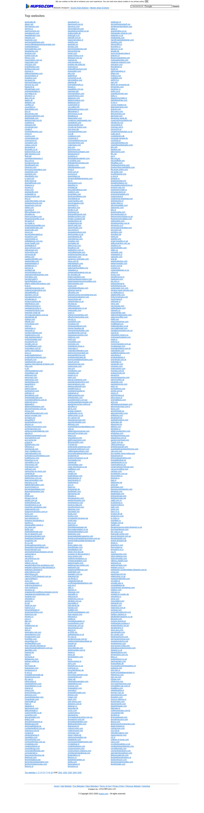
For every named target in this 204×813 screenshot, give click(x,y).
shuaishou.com (31, 237)
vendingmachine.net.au (77, 254)
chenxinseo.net (31, 464)
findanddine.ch (74, 755)
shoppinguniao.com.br (120, 223)
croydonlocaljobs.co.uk (120, 744)
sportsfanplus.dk (75, 237)
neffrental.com (74, 306)
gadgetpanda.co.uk (76, 634)
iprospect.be (30, 80)
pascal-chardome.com (77, 380)
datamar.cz (72, 706)
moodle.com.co (31, 344)
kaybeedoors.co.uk (119, 659)
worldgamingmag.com (120, 435)
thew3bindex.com (75, 547)
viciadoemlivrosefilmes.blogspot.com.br (41, 592)
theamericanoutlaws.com (121, 219)
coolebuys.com (74, 136)
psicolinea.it (116, 355)
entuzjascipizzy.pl (118, 192)
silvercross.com (74, 245)
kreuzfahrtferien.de (76, 670)
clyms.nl (28, 134)
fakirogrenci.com (118, 152)
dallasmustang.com (76, 100)
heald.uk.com (30, 605)
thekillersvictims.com (76, 216)
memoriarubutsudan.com (78, 330)
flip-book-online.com (119, 169)
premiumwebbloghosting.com (80, 359)
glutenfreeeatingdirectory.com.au (38, 648)
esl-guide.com (117, 172)
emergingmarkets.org (120, 194)
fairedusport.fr (74, 154)
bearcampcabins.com (34, 480)
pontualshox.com (118, 389)
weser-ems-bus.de (76, 552)
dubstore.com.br (75, 704)
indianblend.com (75, 684)
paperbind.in (30, 384)
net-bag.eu (72, 304)
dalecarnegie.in (31, 710)
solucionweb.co (31, 239)
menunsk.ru (30, 330)
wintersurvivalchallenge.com (37, 431)
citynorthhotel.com (32, 739)
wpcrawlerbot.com (32, 438)
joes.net (114, 82)
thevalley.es (30, 214)
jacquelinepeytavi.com (34, 697)
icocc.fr (28, 619)
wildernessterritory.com (120, 431)
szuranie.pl (29, 210)
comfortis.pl (115, 140)
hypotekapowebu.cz (76, 621)
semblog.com (116, 232)
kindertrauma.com (32, 677)
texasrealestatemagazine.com (80, 536)
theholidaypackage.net (77, 527)
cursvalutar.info (117, 713)
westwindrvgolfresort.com (78, 449)
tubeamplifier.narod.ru (34, 525)
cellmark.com (30, 469)
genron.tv (72, 630)
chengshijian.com (75, 464)
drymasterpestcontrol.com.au (80, 717)
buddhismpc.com (32, 458)
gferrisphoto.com (32, 26)
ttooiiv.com (72, 514)
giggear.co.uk (116, 650)
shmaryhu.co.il (117, 225)
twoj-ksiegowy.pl (31, 518)
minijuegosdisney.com (77, 326)
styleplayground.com (33, 203)
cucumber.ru (30, 107)
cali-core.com (116, 451)
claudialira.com (31, 737)
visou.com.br (73, 261)
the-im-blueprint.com (33, 534)
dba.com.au (30, 98)
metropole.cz (30, 328)
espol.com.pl (73, 172)
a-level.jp (28, 442)
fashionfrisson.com (119, 760)
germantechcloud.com (120, 639)
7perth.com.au (117, 442)
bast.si (113, 480)
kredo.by (114, 69)
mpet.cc (114, 339)
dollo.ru (114, 96)
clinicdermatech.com (119, 733)
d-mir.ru (114, 102)
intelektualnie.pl (117, 690)
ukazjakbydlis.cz (32, 292)
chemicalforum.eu (118, 464)
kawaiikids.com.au (75, 89)
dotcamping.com (75, 183)
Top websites (30, 772)
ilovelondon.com (118, 701)
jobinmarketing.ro (118, 71)
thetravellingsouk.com (77, 214)
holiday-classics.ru (118, 614)
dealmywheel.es (117, 726)
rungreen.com (117, 366)
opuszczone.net (74, 299)
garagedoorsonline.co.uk (78, 31)
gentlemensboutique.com (121, 26)
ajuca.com (115, 409)
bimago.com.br (31, 498)
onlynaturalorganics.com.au (36, 315)
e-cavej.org (29, 178)
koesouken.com (74, 71)
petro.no (114, 386)
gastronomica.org (32, 31)
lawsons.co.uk (117, 49)
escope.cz (29, 187)
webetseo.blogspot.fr (33, 570)
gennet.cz (29, 29)
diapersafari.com (75, 118)
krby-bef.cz (115, 670)
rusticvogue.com (75, 366)
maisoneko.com (31, 62)
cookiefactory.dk (117, 136)
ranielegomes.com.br (34, 362)
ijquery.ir (71, 652)
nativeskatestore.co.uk (77, 308)
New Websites (92, 786)
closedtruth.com (74, 123)
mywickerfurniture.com (34, 310)
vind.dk (114, 259)
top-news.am (30, 527)
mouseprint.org (31, 342)
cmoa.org (115, 572)
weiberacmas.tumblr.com (78, 565)
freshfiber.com (31, 639)
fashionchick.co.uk (32, 152)
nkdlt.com (115, 319)
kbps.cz (114, 657)
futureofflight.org (118, 161)
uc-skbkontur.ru (117, 292)
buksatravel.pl (117, 456)
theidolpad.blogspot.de (34, 538)
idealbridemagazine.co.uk (121, 616)
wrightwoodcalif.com (119, 447)
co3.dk (70, 134)
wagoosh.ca (116, 563)
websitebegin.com (75, 263)
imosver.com (73, 686)
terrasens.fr (29, 221)
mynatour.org (73, 324)
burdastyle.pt (73, 456)
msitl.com (72, 339)
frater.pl (28, 704)
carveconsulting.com (119, 469)
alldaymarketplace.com (34, 406)
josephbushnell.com (119, 93)
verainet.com (30, 596)
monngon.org (73, 344)
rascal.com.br (73, 362)
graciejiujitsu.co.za (118, 31)
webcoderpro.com (32, 572)
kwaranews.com (31, 668)
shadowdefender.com (34, 228)
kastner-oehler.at (32, 661)
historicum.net (31, 614)
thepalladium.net (75, 549)
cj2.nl (113, 737)
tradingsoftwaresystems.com (80, 279)
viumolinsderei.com (33, 272)
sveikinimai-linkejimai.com (122, 199)
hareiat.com (73, 608)
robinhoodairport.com (34, 371)
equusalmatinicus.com (77, 190)
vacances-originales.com (78, 259)
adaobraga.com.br (118, 438)
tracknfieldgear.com (33, 281)
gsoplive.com (116, 42)
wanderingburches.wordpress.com (39, 565)
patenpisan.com (31, 380)
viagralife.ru (73, 594)
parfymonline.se (117, 380)
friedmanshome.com (119, 637)
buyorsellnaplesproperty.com (80, 453)
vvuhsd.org (115, 268)
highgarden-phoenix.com (121, 33)
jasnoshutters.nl (31, 76)
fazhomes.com (74, 149)
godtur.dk (72, 646)
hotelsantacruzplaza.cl (120, 623)
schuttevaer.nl (30, 299)
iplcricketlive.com (75, 80)
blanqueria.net (74, 494)
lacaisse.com (30, 53)
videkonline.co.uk (118, 576)
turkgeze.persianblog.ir (34, 520)
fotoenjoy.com (30, 167)
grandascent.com (32, 33)
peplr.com (72, 377)
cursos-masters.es (118, 105)
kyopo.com (72, 53)
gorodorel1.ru (73, 22)
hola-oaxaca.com (75, 614)
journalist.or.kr (31, 93)
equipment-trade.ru (119, 190)
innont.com (29, 690)
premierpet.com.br (118, 359)
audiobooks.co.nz (75, 413)
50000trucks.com (32, 444)
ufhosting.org (73, 292)
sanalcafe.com (117, 364)
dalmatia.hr (115, 708)
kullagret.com (116, 668)
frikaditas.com (117, 163)
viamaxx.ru (115, 592)
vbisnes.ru (72, 590)
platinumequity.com (76, 395)
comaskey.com (31, 143)
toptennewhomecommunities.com (82, 281)
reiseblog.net (73, 373)
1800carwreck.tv (118, 444)
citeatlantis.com (74, 739)
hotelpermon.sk (31, 625)
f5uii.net (28, 156)
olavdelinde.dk (31, 317)
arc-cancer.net (74, 418)
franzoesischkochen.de (34, 755)
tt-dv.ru (27, 286)
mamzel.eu (72, 60)
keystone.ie (29, 657)
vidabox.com (116, 590)
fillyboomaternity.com (120, 755)
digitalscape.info (31, 724)
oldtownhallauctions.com (121, 315)
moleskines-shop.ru (76, 346)
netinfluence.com (32, 304)
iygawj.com (72, 697)
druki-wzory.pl (30, 181)
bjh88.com (29, 496)
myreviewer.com (32, 324)
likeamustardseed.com (120, 58)
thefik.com (29, 529)
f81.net (114, 154)
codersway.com (74, 145)
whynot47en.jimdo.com (77, 433)
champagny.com (32, 467)
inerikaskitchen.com (33, 684)
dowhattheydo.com (33, 183)
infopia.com (115, 679)
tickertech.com (117, 545)
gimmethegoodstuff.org (120, 24)
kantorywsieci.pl (74, 661)
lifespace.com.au (75, 58)
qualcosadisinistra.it (33, 355)
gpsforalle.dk (30, 22)
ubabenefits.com (118, 295)
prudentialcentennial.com (35, 357)
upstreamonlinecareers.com (36, 275)
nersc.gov (115, 304)
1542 (65, 772)
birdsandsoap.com (118, 496)
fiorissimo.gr (73, 766)
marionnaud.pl (117, 196)
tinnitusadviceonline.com (35, 545)
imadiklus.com (117, 688)
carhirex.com (116, 471)
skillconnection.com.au (120, 243)
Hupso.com (103, 794)
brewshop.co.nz (31, 460)
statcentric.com (117, 207)
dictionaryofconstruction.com (123, 724)
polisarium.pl (73, 393)
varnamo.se (30, 590)
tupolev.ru (29, 523)
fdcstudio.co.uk (31, 149)
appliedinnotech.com (119, 420)
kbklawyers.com (31, 659)
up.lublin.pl (115, 581)
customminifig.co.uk (33, 713)
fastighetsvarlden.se (76, 760)
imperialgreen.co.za (33, 686)
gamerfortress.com (76, 96)
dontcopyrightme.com (77, 196)
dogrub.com (116, 109)
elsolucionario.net (32, 196)
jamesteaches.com (119, 695)
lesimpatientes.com (33, 49)
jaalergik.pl (72, 76)
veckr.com (115, 599)
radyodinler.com (117, 351)
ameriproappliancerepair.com (80, 402)
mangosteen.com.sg (33, 60)
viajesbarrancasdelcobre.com (37, 594)
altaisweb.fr (29, 404)
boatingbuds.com (75, 476)
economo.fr (72, 174)
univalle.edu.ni (117, 583)
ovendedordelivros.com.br (36, 400)
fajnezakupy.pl (74, 764)
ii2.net (27, 603)
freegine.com (73, 165)
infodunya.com (117, 681)
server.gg (29, 232)
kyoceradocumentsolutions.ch (123, 666)
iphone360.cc (116, 44)
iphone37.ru (30, 96)
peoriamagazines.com (120, 377)
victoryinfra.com (31, 252)
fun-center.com (117, 634)
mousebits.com (74, 342)
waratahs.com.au (75, 574)
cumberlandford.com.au (35, 728)
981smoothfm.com (76, 442)
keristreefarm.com (75, 657)
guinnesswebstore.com (34, 42)
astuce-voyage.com (33, 415)
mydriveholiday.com (33, 339)
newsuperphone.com (119, 321)
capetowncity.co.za (119, 462)
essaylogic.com (31, 172)
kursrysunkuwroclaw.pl (120, 53)
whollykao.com (117, 433)
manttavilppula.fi (32, 47)
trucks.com (115, 275)
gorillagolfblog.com (33, 643)
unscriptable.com (32, 583)
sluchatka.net (73, 243)
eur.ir (113, 156)
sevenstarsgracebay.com (121, 228)
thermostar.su (116, 547)
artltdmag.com (117, 415)
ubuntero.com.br (32, 295)
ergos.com (29, 190)
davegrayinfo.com (118, 704)
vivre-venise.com (75, 556)
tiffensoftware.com (32, 212)
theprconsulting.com (33, 216)
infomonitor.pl (30, 681)
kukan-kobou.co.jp (75, 55)
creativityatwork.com (76, 746)
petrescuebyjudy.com (77, 386)
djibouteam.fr (73, 111)
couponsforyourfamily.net (121, 120)
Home (56, 786)
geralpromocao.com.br (77, 639)
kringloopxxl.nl (31, 670)
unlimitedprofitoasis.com (78, 288)
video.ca (114, 250)
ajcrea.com (29, 411)
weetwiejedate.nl (32, 263)
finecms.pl (29, 766)
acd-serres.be (30, 440)
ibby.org (28, 621)
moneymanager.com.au (121, 344)
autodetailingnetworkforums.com (124, 449)
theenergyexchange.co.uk (122, 216)
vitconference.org (32, 558)
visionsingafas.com (119, 558)
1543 (70, 772)
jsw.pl (27, 663)
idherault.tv (72, 616)
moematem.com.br (33, 348)
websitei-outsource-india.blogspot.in (40, 567)
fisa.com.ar (29, 161)
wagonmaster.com (75, 563)
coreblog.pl (29, 123)
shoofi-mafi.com (74, 225)
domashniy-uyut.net (76, 719)
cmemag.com (73, 733)
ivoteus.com (116, 76)
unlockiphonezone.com (34, 288)
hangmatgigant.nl (32, 610)
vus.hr (113, 552)
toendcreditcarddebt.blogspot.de (81, 540)
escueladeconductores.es (121, 185)
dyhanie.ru (115, 178)
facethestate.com (118, 764)
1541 (60, 772)
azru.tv (70, 485)
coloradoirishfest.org (119, 143)
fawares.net (116, 149)
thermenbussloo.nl (118, 214)
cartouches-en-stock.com (35, 471)
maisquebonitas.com (119, 60)
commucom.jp (31, 140)
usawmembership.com (120, 578)
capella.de (72, 462)
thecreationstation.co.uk (78, 529)
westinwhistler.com (119, 248)
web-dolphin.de (74, 266)
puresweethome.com (76, 355)
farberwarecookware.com (78, 152)
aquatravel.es (116, 418)
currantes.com (31, 715)
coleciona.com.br (32, 730)
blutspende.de (74, 489)
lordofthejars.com (32, 67)
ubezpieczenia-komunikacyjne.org (82, 295)
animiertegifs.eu (117, 411)
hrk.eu (27, 623)
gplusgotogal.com (75, 628)
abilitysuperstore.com (77, 440)
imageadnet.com (75, 688)
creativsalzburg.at (32, 746)
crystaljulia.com (31, 744)
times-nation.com (75, 545)
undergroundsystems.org (35, 290)
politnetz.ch (29, 393)
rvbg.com (29, 366)
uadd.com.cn (116, 500)
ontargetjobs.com (118, 313)
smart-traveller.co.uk (119, 241)
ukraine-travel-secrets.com (122, 290)
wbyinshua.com (31, 574)
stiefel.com (29, 207)
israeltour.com (31, 78)
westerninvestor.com (76, 500)
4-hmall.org (72, 444)
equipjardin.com (31, 192)
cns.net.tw (115, 730)
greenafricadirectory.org (121, 612)
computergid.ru (31, 753)
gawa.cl (114, 29)
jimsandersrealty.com (77, 692)
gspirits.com (73, 42)
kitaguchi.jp (29, 87)
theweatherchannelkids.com (36, 547)
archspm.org (30, 418)
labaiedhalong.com (119, 652)
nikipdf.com (29, 321)
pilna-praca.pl (116, 397)
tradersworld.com (32, 509)
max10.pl (115, 333)
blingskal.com (116, 491)
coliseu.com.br (31, 145)
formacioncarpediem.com (35, 169)
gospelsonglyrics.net (119, 641)
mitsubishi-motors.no (119, 335)
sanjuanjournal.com (76, 364)
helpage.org (30, 38)
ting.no (27, 199)
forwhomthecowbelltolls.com (123, 167)
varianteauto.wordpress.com (123, 587)
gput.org (28, 628)
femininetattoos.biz (33, 760)
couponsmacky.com (76, 748)
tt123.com (29, 514)
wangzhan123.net (118, 574)
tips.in (70, 543)
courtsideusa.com (32, 748)
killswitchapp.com (32, 89)
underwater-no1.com (119, 288)
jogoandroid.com (75, 677)
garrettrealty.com (118, 632)
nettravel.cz (115, 301)
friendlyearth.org (32, 165)
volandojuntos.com (119, 554)
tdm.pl (113, 210)
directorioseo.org (118, 114)
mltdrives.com (74, 337)
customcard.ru (74, 713)
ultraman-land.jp (74, 290)
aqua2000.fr (30, 420)
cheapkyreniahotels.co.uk (121, 131)
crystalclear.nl (73, 744)
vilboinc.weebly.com (119, 561)
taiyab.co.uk (73, 210)
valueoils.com (116, 257)
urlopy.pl (114, 272)
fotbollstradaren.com (76, 167)
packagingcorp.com (119, 384)
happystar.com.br (118, 608)
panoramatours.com (76, 384)
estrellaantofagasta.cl (34, 158)
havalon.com (116, 605)
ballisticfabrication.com (34, 485)
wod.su (71, 429)
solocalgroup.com (75, 239)
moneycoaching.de (33, 301)
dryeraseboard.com (119, 717)
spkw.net (114, 237)
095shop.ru (29, 447)
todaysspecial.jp (117, 283)
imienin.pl (29, 688)
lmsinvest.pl (73, 67)
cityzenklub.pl (116, 125)
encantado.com (74, 194)
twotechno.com (117, 516)
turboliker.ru (116, 520)
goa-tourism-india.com (120, 646)
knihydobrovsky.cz (75, 85)
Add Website (66, 786)
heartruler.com (31, 40)
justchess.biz (73, 91)
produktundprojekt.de (77, 357)
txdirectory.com (31, 516)
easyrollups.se (74, 176)
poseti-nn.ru (73, 375)
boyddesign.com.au (119, 473)
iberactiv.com (116, 619)
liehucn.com (30, 58)
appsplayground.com (76, 420)
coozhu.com (30, 136)
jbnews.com (73, 695)
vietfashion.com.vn (76, 250)
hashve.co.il (30, 608)
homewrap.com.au (76, 625)
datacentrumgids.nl (119, 98)
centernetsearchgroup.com (122, 467)
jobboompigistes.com (34, 73)
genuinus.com (74, 26)
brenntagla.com (74, 460)
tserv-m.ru (115, 511)
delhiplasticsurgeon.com (78, 109)
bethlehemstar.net (118, 498)
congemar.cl (73, 138)
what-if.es (72, 435)
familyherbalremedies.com (122, 762)
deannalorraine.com (119, 107)
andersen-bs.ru (31, 402)
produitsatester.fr (118, 357)
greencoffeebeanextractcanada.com (40, 44)
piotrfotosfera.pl (117, 395)
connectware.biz (32, 138)
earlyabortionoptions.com (121, 753)
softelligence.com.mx (34, 241)
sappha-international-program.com (39, 364)
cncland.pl (29, 733)
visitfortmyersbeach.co (77, 558)
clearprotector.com (119, 735)
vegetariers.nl (116, 254)
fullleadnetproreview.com (78, 163)
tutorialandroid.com (33, 297)
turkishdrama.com (118, 286)
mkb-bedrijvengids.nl (33, 337)
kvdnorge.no (73, 668)
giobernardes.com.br (76, 650)
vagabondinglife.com (33, 259)
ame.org (114, 402)
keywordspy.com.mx (119, 654)
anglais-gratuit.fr (74, 411)
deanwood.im (73, 726)
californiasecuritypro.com (78, 451)
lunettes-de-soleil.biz (76, 64)
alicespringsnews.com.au (35, 409)
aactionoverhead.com (120, 440)
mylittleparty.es (117, 324)
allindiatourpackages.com (121, 404)
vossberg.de (30, 270)
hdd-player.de (73, 605)
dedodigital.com (31, 109)
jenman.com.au (117, 692)
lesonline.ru (115, 47)
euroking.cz (72, 156)
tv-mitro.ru (115, 518)
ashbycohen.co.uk (75, 415)
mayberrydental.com (33, 333)
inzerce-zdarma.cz (118, 699)
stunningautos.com (76, 203)
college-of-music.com (120, 739)
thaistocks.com (74, 534)
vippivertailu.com (32, 261)
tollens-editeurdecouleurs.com (37, 283)
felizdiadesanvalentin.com (79, 158)
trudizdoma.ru (116, 502)
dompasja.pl (30, 147)
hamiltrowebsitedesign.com (122, 40)
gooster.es (72, 643)
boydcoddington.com (33, 476)
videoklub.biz (73, 576)
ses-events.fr (73, 230)
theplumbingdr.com (33, 549)
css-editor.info (74, 107)
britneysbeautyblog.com (121, 458)
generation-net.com (33, 632)
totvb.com (115, 509)
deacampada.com (32, 717)
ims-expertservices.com (121, 684)
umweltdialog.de (118, 585)
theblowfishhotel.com (34, 532)
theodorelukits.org (118, 538)
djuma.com (115, 722)
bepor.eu (71, 487)
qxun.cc (28, 353)
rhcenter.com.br (117, 371)
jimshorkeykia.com (32, 692)
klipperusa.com (117, 675)
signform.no (116, 245)
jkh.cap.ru (29, 679)
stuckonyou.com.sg (33, 205)
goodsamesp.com (118, 643)
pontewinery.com (32, 391)
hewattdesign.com (32, 35)
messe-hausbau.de (76, 328)
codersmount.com (75, 730)
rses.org (71, 368)
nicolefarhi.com (74, 321)
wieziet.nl (29, 433)
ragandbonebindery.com (78, 351)
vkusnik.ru (29, 556)
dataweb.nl (29, 706)
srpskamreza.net (75, 223)
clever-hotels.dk (74, 735)
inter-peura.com (74, 701)
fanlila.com (72, 762)
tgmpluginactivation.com (35, 536)
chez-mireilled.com (33, 451)
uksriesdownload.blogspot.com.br (39, 552)
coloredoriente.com (76, 143)
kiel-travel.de (30, 666)
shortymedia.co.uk (75, 234)
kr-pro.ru (28, 672)
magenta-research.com (120, 62)
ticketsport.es (73, 212)
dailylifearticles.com (119, 100)
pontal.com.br (116, 391)
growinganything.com (34, 612)
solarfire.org (116, 239)
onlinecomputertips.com (78, 315)
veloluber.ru (30, 599)
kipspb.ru (72, 87)
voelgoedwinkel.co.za (120, 270)
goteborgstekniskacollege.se (80, 641)
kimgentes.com (117, 87)
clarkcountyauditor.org (77, 737)
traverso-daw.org (75, 505)
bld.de (27, 494)
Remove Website (133, 786)
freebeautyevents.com (120, 165)
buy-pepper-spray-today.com (123, 453)
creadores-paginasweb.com (79, 120)
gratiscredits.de (74, 33)
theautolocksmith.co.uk (34, 219)
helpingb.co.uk (117, 35)
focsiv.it (71, 169)
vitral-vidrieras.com (119, 556)
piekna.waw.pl (31, 389)
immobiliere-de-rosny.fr (120, 686)
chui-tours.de (73, 129)
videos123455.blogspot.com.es (38, 576)
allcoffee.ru (72, 406)
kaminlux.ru (115, 89)
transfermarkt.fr (31, 279)
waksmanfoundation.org (78, 268)
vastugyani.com (74, 257)
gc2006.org (72, 632)
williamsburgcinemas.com (79, 431)
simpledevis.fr (30, 245)
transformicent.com (76, 507)
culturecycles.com (75, 728)
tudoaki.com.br (117, 523)
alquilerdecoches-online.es (79, 404)
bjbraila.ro (72, 496)
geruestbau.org (31, 641)
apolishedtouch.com (33, 422)
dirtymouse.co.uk (75, 114)
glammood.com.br (75, 24)
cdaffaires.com (74, 469)
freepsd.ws (29, 652)
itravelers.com (117, 697)
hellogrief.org (116, 603)
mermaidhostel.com (119, 328)
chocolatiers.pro (117, 601)
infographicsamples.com (78, 681)
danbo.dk (29, 100)
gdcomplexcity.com (76, 29)
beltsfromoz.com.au (33, 478)
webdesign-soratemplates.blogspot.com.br (129, 570)
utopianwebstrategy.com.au (79, 272)
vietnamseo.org (31, 250)
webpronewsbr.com (119, 263)
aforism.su (29, 424)
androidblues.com (118, 400)
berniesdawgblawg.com (35, 489)
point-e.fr (114, 393)
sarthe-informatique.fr (34, 351)
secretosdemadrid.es (33, 234)
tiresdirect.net (73, 248)
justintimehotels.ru (32, 91)
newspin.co (115, 310)
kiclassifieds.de (117, 663)
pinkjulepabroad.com (33, 397)
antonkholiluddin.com (77, 422)
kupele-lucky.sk (31, 55)
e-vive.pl (114, 176)
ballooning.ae (116, 482)
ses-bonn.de (116, 230)
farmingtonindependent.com (36, 762)
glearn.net (29, 24)
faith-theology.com (32, 154)
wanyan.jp (29, 268)
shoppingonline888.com (35, 225)
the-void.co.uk (117, 532)
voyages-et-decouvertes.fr (79, 554)
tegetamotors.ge (75, 221)
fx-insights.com (74, 161)
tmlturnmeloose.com (119, 297)
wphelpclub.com (31, 449)
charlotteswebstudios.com (122, 145)
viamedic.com (116, 252)
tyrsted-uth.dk (116, 514)
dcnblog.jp (115, 715)
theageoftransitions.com (78, 532)
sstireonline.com (118, 221)
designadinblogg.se (33, 726)
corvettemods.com (118, 748)
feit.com (114, 147)
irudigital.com (116, 78)
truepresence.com (75, 502)
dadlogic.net (30, 102)
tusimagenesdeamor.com (78, 297)
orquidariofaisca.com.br (121, 348)
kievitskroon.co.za (75, 666)
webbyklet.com (74, 572)
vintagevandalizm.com (77, 561)
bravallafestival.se (118, 460)
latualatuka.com (31, 51)
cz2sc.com (72, 710)
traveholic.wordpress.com (35, 507)
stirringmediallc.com (119, 205)
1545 (79, 772)
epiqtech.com (73, 192)
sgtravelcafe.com (75, 228)
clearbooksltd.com (75, 125)
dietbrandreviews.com (77, 724)
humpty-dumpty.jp (118, 621)
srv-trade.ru (29, 223)
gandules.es (73, 44)
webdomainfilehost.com (78, 570)
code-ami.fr (115, 134)
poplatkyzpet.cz (74, 389)
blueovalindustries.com (34, 491)
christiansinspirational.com (79, 753)
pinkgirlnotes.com (75, 397)
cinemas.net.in (117, 127)
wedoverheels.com (119, 565)
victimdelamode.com (76, 252)
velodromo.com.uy (75, 599)
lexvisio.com (73, 47)
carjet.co (71, 471)
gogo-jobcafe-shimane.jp (35, 646)
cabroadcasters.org (33, 453)
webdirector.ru (31, 266)
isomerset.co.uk (74, 78)
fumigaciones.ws (32, 163)
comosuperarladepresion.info (80, 742)
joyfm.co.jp (115, 91)
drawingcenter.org (118, 181)
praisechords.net (118, 373)
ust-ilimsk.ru (73, 578)
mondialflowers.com (33, 346)
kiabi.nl (28, 654)
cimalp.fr (28, 129)
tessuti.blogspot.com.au (121, 536)
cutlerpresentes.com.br (120, 710)
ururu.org (29, 581)
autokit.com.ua (31, 500)
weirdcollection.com (119, 261)
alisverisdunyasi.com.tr (120, 406)
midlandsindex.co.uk (119, 326)
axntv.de (114, 485)
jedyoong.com (31, 695)
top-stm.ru (115, 281)
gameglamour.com (32, 634)
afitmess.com (73, 424)
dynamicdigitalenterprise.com (80, 178)
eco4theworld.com (118, 174)
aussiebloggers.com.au (77, 400)
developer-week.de (119, 118)
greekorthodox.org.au (120, 625)
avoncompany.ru (32, 487)
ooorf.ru (71, 313)
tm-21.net (29, 543)
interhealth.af (30, 701)
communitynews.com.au (35, 742)
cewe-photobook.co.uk (77, 467)
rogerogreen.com (118, 368)
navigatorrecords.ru (33, 308)
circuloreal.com (31, 127)
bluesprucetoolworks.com (121, 489)
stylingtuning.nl (117, 201)
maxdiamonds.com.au (77, 333)
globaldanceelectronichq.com (123, 648)
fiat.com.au (115, 158)
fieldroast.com (31, 757)
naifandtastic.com (118, 308)
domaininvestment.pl (33, 722)
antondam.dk (116, 422)
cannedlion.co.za (32, 462)
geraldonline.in (117, 628)
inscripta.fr (72, 690)
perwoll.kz (115, 375)
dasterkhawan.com (119, 706)
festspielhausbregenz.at (121, 757)
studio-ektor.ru (117, 203)
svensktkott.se (74, 199)
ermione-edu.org (118, 187)
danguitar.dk (73, 708)
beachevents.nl (74, 480)
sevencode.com (31, 230)
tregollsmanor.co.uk (33, 505)
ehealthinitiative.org (119, 183)
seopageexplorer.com (77, 232)
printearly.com (30, 359)
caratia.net (72, 473)
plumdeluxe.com (32, 395)
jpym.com (72, 663)
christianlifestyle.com (33, 131)
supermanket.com (75, 201)
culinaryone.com (118, 728)
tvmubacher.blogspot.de (78, 518)
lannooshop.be (74, 51)
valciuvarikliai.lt (31, 578)
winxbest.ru (115, 429)
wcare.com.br (116, 266)
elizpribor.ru (73, 185)
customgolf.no (74, 105)
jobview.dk (72, 82)
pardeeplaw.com (32, 382)
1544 (75, 772)
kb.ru (70, 659)
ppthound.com (31, 375)
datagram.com (74, 98)
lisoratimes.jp (116, 67)
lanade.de (115, 51)
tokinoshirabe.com (75, 283)
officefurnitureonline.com (78, 317)
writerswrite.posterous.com (79, 447)
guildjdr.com (73, 610)
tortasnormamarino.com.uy (36, 511)
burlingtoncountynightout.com (37, 456)
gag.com (71, 147)
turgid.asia (72, 520)
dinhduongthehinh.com (34, 116)
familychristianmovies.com (36, 764)
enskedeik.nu (30, 194)
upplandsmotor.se (75, 581)
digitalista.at (73, 116)
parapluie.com (117, 382)
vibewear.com (73, 592)
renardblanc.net (31, 373)
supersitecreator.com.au (35, 201)
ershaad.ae (72, 187)
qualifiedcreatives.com (120, 353)
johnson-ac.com (31, 85)
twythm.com (73, 516)
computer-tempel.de (119, 138)
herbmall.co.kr (74, 35)
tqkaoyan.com (74, 509)
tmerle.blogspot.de (119, 540)
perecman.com (31, 377)
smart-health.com (32, 243)
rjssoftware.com (74, 371)
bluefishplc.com (74, 491)
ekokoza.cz (29, 185)
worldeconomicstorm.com (35, 426)
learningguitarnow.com (77, 49)
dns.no (27, 111)
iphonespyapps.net (33, 82)
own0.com (29, 386)
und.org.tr (72, 585)
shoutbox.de (116, 234)
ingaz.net (72, 679)
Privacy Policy (118, 786)
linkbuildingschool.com (77, 69)
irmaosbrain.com (32, 699)
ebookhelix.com (31, 176)
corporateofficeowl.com (34, 751)
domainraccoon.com (119, 719)
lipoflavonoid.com (32, 69)
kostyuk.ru (29, 71)
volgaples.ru (73, 270)
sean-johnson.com (32, 248)
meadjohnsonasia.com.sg (121, 330)
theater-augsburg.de (76, 219)
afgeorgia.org (116, 424)
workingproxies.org (33, 429)
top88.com (115, 525)
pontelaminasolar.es (76, 391)
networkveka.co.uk (76, 301)
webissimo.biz (74, 567)
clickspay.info (30, 125)
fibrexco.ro (72, 757)
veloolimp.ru (116, 596)
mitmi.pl (28, 326)
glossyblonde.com (75, 648)
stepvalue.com (74, 207)
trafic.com (115, 507)
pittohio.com (116, 426)
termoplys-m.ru (117, 549)
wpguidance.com (75, 438)
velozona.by (73, 596)
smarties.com (73, 241)
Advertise (146, 786)
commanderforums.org (77, 140)
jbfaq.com (115, 73)
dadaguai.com (74, 102)
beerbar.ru (115, 478)
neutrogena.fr (116, 299)
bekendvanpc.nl (74, 478)
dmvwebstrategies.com (77, 722)
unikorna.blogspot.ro (33, 585)
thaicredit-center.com (119, 534)
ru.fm (27, 368)
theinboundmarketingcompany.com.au (84, 538)
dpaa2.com (29, 719)
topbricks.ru (73, 525)
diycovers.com (117, 111)
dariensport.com (31, 708)
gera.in (28, 630)
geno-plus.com (117, 630)
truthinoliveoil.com (32, 502)
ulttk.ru (70, 587)
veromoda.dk (30, 254)
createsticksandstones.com (122, 746)
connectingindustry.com (121, 751)
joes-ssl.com (116, 677)
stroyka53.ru (73, 205)
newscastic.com (74, 310)
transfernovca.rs (117, 277)
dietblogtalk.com (32, 118)
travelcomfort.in (117, 505)
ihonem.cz (29, 616)
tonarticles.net (31, 540)
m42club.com (30, 64)
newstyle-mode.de (32, 313)
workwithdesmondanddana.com (81, 426)
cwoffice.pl (29, 105)
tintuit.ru (114, 543)
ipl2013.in (115, 80)
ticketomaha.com (118, 212)
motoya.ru (115, 342)
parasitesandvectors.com (78, 382)
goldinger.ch (116, 22)
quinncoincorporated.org (78, 353)
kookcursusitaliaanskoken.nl (123, 672)
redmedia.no (116, 362)
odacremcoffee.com (119, 317)
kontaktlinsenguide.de (34, 675)
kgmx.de (71, 654)
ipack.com (72, 699)
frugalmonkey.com (32, 637)
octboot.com (30, 319)
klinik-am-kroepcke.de (120, 85)
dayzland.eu (73, 715)
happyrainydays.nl (75, 40)
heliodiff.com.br (74, 38)
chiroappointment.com (77, 131)
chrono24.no (116, 129)
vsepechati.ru (30, 554)
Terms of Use (105, 786)
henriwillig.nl (73, 603)
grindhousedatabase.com (78, 612)
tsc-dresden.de (74, 275)
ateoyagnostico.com (119, 413)
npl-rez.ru (72, 319)
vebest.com (29, 257)
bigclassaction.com (76, 498)
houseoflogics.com (76, 623)
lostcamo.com (117, 64)
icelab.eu (71, 619)
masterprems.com (32, 335)
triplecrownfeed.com (76, 277)
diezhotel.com (117, 116)
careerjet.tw (30, 473)
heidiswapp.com (117, 38)
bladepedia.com (117, 494)
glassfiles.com (31, 650)
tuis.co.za (72, 523)
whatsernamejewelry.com (35, 435)
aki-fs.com (72, 409)
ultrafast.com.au (74, 601)
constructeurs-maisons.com (79, 751)
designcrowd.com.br (33, 120)
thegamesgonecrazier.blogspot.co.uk (126, 527)
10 (52, 772)
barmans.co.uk (31, 482)
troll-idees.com (31, 277)
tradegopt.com (117, 279)
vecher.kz (29, 601)
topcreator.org (74, 511)
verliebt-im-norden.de (120, 594)
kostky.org (72, 672)
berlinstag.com (117, 487)
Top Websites (78, 786)
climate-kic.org (117, 123)
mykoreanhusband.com (121, 337)
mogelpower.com (118, 346)
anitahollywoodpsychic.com (36, 413)
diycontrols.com (31, 114)
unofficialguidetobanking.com (80, 583)
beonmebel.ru (116, 476)
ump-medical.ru (31, 587)
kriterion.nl (115, 55)
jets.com (71, 73)
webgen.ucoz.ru (117, 567)
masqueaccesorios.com (78, 335)
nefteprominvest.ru (32, 306)
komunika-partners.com (78, 675)
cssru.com (115, 742)
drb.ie (70, 181)
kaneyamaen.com (118, 661)
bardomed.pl (73, 482)
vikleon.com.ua (31, 563)
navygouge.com (117, 306)
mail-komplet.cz (74, 62)
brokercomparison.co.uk (78, 458)
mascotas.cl (73, 348)
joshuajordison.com (76, 93)
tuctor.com (72, 286)
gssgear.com (116, 610)
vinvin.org (29, 561)
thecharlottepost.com (119, 529)
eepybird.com (30, 174)
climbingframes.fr (32, 735)
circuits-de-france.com (77, 127)
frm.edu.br (72, 637)
